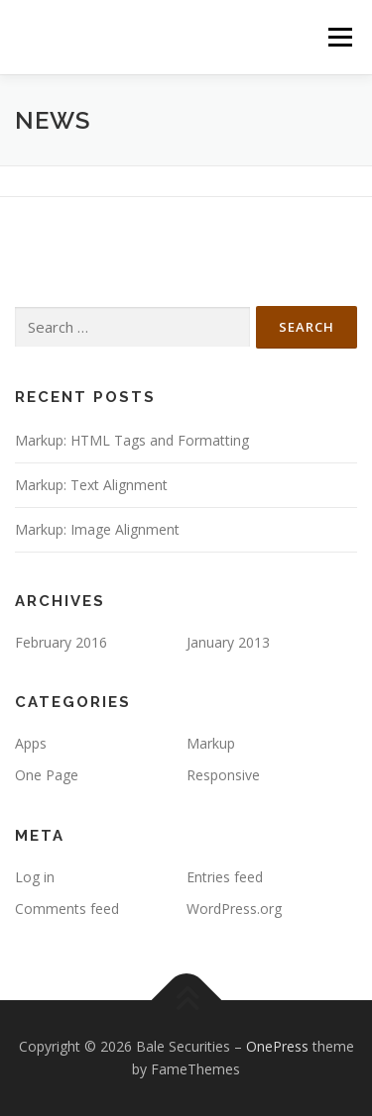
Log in (35, 876)
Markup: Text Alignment (91, 484)
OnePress (277, 1046)
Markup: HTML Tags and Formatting (132, 440)
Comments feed (67, 908)
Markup (210, 743)
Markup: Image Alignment (97, 529)
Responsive (223, 774)
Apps (31, 743)
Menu (338, 37)
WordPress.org (234, 908)
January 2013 (228, 642)
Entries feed (224, 876)
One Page (46, 774)
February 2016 (61, 642)
